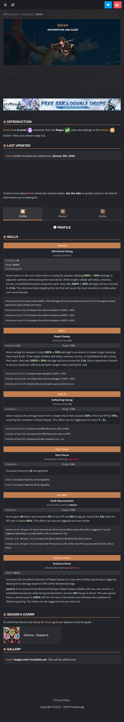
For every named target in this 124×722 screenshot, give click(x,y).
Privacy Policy (62, 700)
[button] (108, 5)
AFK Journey (10, 14)
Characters (27, 14)
